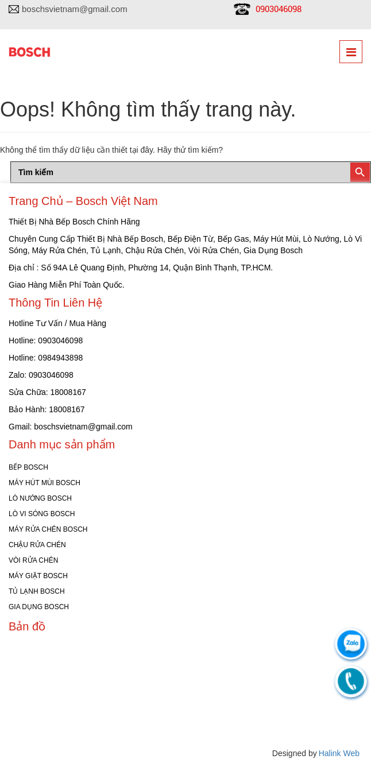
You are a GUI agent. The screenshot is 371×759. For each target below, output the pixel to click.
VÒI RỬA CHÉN (33, 560)
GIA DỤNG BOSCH (39, 607)
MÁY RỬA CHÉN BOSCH (48, 529)
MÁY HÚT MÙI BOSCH (44, 483)
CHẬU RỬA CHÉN (37, 545)
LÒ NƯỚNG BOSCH (40, 498)
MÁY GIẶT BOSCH (38, 576)
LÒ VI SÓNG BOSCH (42, 514)
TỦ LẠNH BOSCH (37, 591)
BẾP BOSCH (28, 467)
